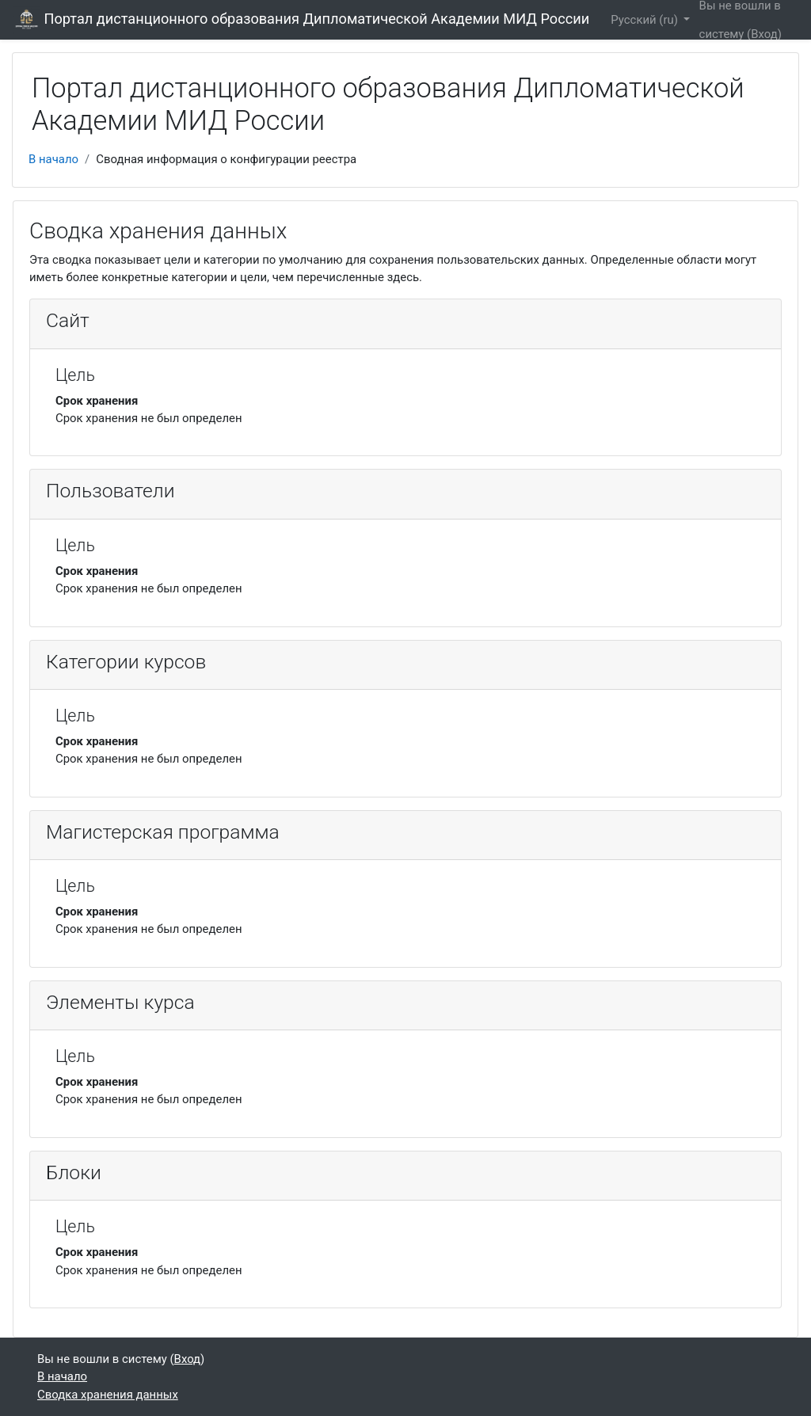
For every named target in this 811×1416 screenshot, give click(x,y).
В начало (53, 159)
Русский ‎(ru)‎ (645, 20)
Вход (764, 34)
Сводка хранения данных (107, 1394)
